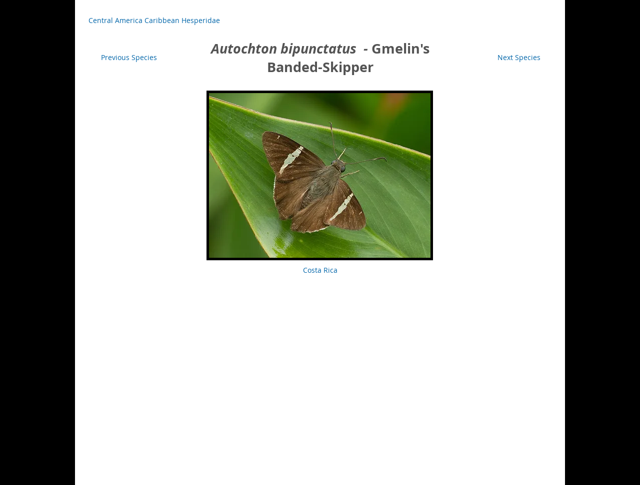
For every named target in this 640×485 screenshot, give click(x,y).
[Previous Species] (129, 58)
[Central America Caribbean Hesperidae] (154, 21)
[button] (320, 270)
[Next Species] (519, 58)
